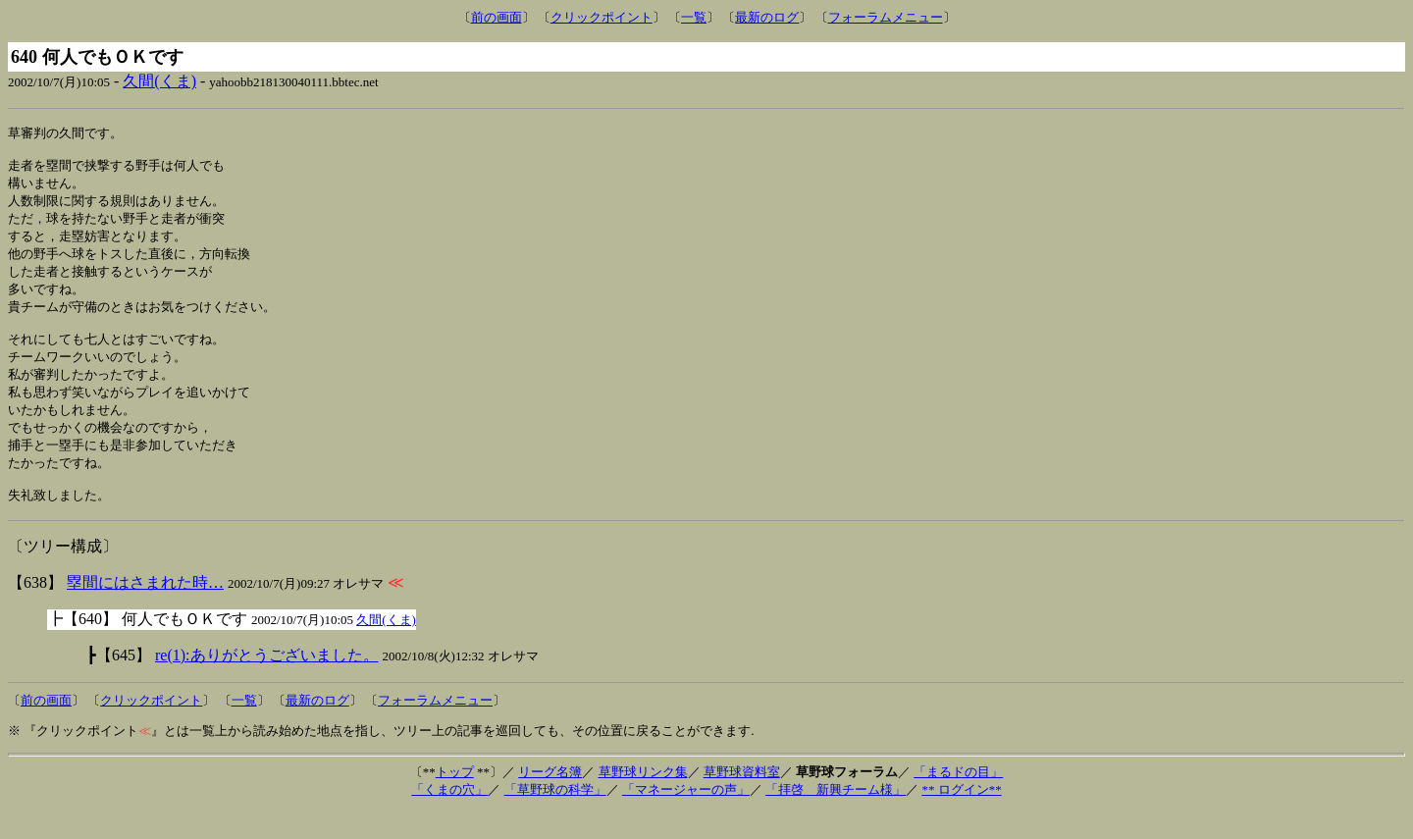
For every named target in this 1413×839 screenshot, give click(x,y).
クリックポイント (601, 17)
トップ (455, 799)
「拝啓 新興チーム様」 (835, 817)
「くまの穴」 (449, 817)
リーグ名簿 (550, 799)
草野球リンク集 (643, 799)
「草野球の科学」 (555, 817)
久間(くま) (159, 81)
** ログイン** (961, 817)
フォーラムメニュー (885, 17)
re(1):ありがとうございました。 (267, 682)
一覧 (693, 17)
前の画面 (496, 17)
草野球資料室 (742, 799)
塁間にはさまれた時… (145, 610)
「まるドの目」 (958, 799)
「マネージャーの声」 (686, 817)
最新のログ (767, 17)
